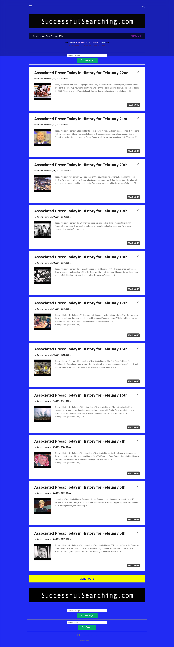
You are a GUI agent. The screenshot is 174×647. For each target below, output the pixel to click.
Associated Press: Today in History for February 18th (81, 257)
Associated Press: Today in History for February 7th (79, 441)
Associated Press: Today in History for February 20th (81, 165)
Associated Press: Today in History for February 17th (81, 303)
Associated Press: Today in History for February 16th (81, 349)
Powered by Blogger (87, 635)
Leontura (92, 640)
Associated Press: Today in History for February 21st (80, 119)
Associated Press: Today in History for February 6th (79, 487)
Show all (136, 36)
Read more (133, 105)
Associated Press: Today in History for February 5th (79, 533)
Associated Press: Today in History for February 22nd (81, 73)
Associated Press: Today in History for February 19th (81, 211)
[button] (138, 73)
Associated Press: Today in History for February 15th (81, 395)
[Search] (143, 7)
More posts (87, 578)
